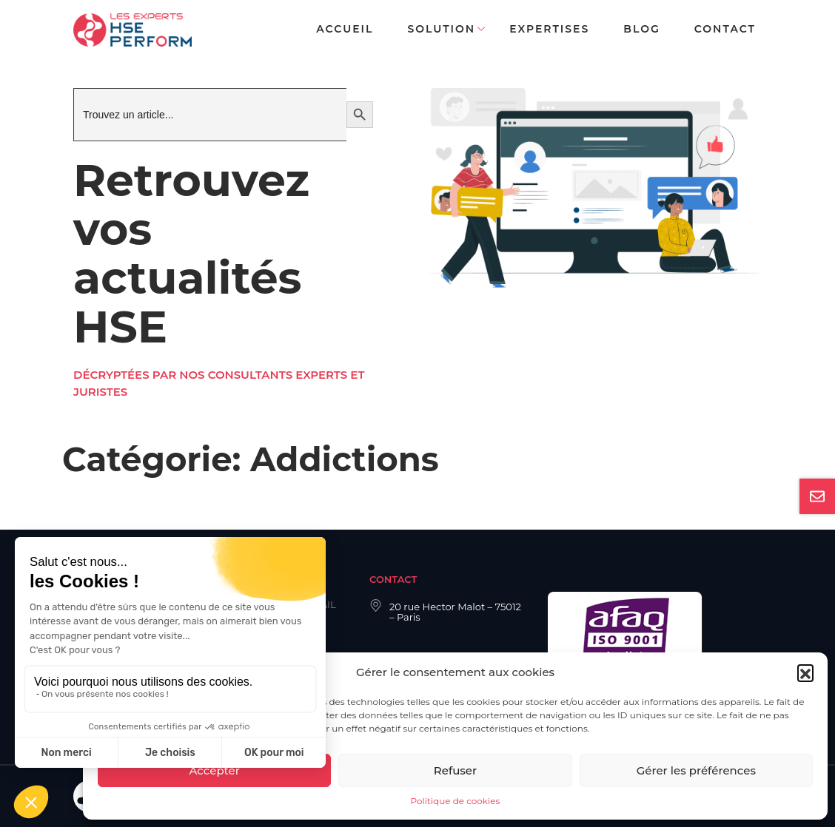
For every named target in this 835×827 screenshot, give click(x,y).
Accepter (214, 770)
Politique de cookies (455, 800)
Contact (725, 29)
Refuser (455, 770)
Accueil (344, 29)
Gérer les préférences (696, 770)
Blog (641, 29)
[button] (805, 672)
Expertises (549, 29)
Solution (441, 29)
